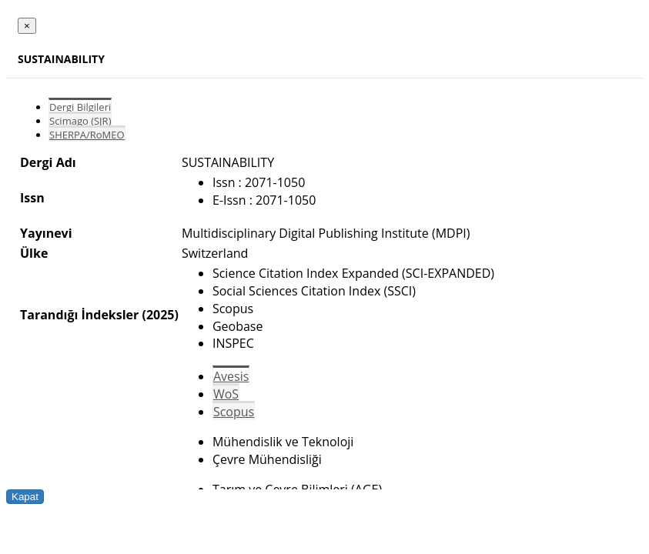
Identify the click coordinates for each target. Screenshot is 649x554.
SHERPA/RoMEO (87, 135)
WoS (226, 393)
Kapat (25, 496)
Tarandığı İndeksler (79, 314)
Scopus (233, 411)
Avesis (231, 376)
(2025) (160, 314)
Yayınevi (46, 233)
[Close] (27, 26)
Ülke (34, 253)
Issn (32, 197)
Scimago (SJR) (80, 121)
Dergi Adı (48, 162)
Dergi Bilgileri (80, 107)
